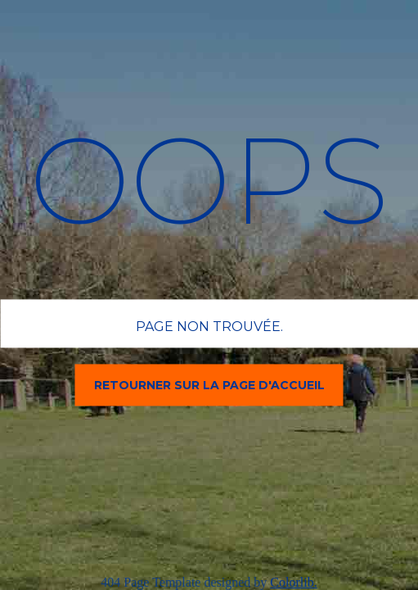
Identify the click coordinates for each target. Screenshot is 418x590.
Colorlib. (293, 582)
